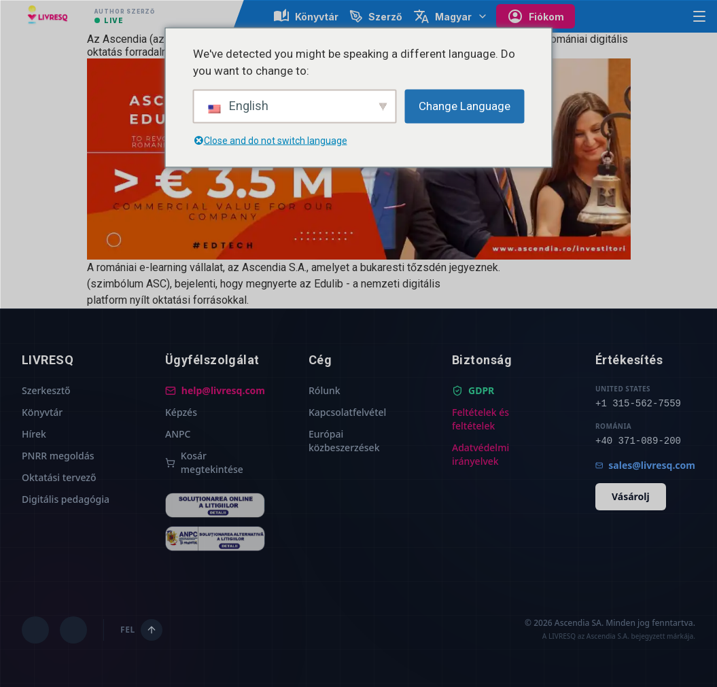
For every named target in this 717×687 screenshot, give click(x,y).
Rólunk (324, 390)
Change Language (464, 105)
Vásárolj (631, 496)
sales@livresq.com (645, 465)
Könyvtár (42, 412)
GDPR (473, 390)
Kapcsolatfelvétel (347, 412)
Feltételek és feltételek (480, 419)
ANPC (177, 433)
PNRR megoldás (58, 455)
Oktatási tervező (59, 477)
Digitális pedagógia (65, 499)
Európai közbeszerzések (344, 440)
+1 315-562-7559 (638, 403)
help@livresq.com (215, 390)
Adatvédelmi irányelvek (480, 454)
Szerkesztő (46, 390)
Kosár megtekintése (204, 462)
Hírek (34, 433)
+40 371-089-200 (638, 441)
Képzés (181, 412)
